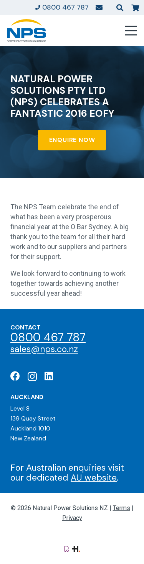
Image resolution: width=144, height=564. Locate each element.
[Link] (99, 7)
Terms (121, 508)
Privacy (72, 518)
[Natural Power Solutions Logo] (26, 30)
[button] (119, 7)
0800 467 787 (48, 337)
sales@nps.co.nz (44, 349)
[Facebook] (15, 376)
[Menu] (131, 30)
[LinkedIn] (49, 376)
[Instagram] (32, 376)
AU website (94, 477)
